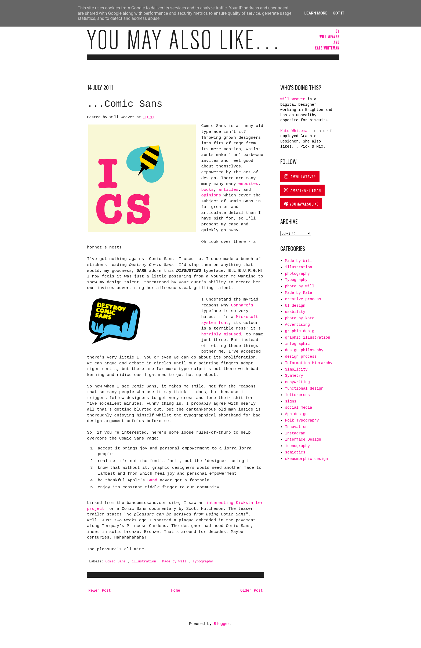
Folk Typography (302, 420)
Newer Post (99, 590)
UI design (295, 305)
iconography (297, 446)
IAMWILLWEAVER (300, 176)
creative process (303, 299)
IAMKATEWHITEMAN (302, 190)
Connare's (242, 305)
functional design (304, 388)
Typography (203, 561)
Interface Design (303, 439)
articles (228, 189)
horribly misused (221, 334)
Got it (338, 13)
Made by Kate (298, 293)
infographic (297, 344)
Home (175, 590)
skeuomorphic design (306, 459)
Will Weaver (293, 99)
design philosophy (304, 350)
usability (295, 312)
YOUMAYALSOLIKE (301, 204)
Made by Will (175, 561)
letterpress (297, 395)
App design (296, 414)
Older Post (251, 590)
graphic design (301, 331)
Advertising (297, 325)
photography (297, 274)
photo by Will (299, 286)
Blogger (222, 624)
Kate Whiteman (295, 131)
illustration (145, 561)
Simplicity (296, 369)
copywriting (297, 382)
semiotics (295, 452)
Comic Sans (116, 561)
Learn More (315, 13)
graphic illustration (307, 337)
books (207, 189)
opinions (211, 195)
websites (248, 183)
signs (290, 401)
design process (301, 356)
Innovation (296, 427)
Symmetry (294, 376)
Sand (152, 480)
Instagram (295, 433)
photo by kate (299, 318)
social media (298, 407)
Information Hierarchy (308, 363)
